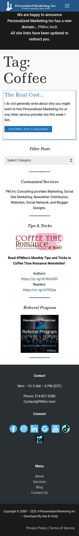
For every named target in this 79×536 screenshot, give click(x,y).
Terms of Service (62, 528)
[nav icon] (67, 5)
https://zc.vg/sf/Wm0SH (39, 279)
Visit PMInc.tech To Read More (28, 129)
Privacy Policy (36, 528)
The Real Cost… (23, 95)
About (39, 476)
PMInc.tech (47, 27)
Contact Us (39, 493)
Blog (39, 487)
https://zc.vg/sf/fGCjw (39, 290)
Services (39, 482)
